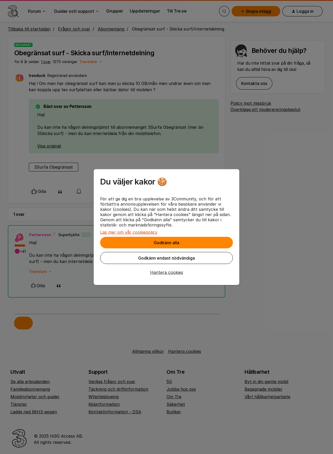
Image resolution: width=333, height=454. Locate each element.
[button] (166, 272)
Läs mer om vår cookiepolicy (128, 232)
